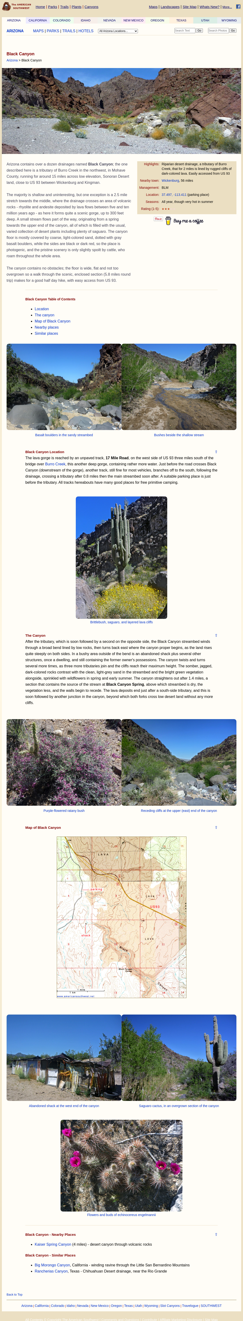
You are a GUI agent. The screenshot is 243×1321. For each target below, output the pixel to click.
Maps (153, 7)
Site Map (190, 7)
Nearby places (47, 327)
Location (42, 309)
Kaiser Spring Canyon (53, 1244)
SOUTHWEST (211, 1306)
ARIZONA (14, 20)
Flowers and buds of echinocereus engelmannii (121, 1215)
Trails (64, 7)
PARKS (53, 31)
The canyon (44, 315)
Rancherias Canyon (51, 1271)
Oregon (116, 1306)
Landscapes (170, 7)
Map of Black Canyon (52, 321)
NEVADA (109, 20)
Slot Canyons (170, 1306)
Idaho (71, 1306)
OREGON (157, 20)
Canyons (91, 7)
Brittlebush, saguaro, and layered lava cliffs (121, 622)
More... (227, 7)
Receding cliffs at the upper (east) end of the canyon (179, 811)
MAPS (38, 31)
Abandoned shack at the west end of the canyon (64, 1106)
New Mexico (100, 1306)
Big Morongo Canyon (52, 1265)
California (42, 1306)
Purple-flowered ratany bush (63, 811)
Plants (77, 7)
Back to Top (15, 1294)
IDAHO (85, 20)
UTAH (205, 20)
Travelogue (190, 1306)
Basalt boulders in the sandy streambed (64, 435)
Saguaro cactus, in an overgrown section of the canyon (179, 1106)
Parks (52, 7)
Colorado (57, 1306)
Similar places (46, 333)
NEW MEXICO (133, 20)
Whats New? (210, 7)
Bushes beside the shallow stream (179, 435)
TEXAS (181, 20)
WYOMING (229, 20)
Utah (138, 1306)
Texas (128, 1306)
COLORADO (61, 20)
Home (40, 7)
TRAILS (68, 31)
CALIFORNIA (38, 20)
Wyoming (151, 1306)
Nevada (82, 1306)
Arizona (12, 60)
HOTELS (85, 31)
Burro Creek (55, 464)
